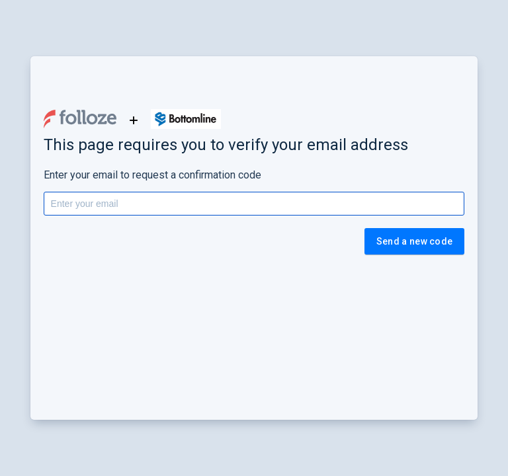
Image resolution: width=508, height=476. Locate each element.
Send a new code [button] (414, 241)
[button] (80, 119)
